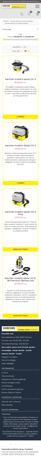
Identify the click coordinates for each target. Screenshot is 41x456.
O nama (5, 373)
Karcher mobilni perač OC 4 (20, 79)
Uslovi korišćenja (8, 376)
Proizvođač (20, 29)
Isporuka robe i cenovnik (11, 402)
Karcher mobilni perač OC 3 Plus (20, 213)
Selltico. (31, 436)
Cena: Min (16, 51)
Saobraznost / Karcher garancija (13, 379)
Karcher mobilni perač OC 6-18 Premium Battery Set (20, 279)
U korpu (20, 117)
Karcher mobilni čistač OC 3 (20, 145)
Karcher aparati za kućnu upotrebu (21, 21)
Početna (6, 21)
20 (25, 47)
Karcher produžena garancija (12, 389)
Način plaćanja (7, 405)
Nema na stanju (20, 249)
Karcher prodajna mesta (11, 383)
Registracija (6, 414)
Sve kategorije (7, 386)
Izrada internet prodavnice (17, 436)
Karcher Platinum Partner (11, 393)
